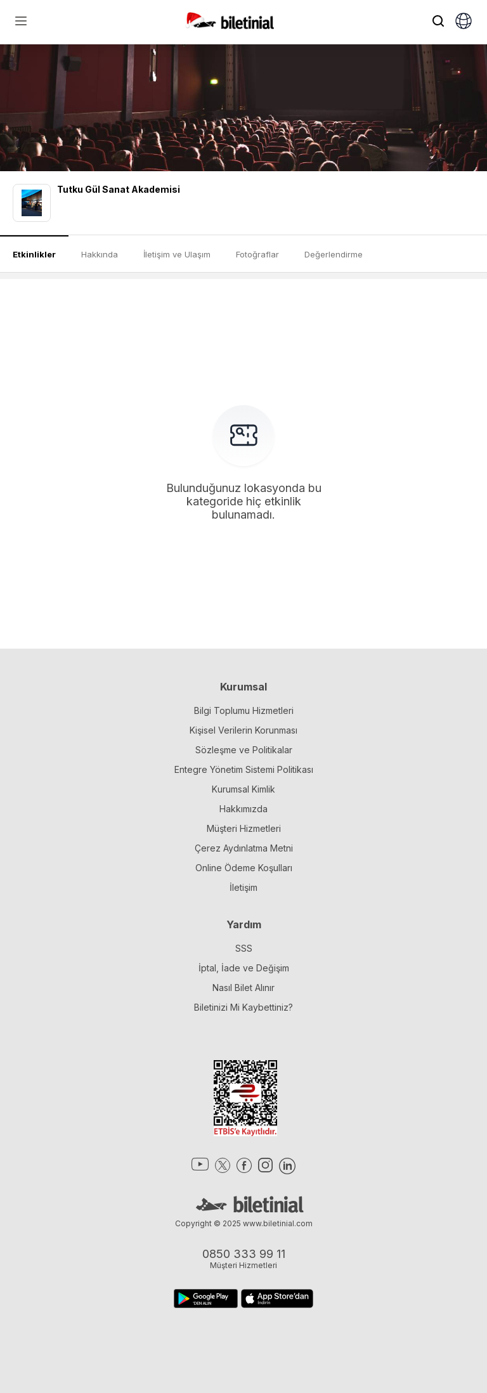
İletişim (243, 887)
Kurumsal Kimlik (243, 789)
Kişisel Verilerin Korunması (243, 730)
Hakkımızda (243, 808)
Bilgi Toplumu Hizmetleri (244, 710)
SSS (243, 948)
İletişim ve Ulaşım (177, 254)
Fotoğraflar (257, 254)
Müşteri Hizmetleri (244, 828)
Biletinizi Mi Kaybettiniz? (243, 1007)
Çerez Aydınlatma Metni (244, 848)
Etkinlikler (34, 254)
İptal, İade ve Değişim (243, 967)
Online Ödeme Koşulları (243, 867)
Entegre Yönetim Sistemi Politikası (243, 769)
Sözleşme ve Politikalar (243, 749)
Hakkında (99, 254)
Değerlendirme (333, 254)
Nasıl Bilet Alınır (243, 987)
